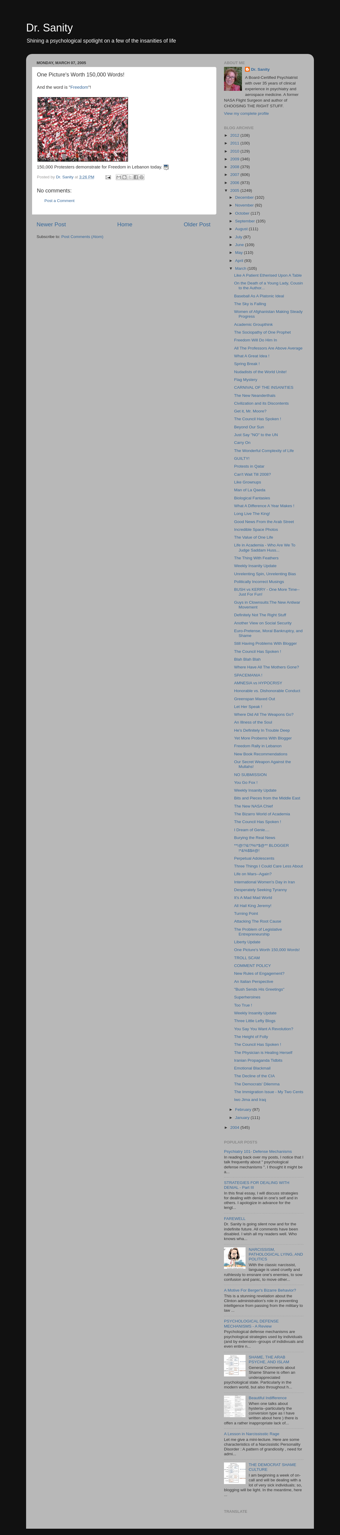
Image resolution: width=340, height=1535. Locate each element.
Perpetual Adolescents (254, 858)
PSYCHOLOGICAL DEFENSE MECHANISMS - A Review (251, 1323)
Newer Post (51, 224)
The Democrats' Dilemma (257, 1084)
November (245, 205)
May (239, 252)
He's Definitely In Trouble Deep (262, 730)
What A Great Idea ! (252, 356)
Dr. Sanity (49, 28)
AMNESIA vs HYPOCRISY (258, 683)
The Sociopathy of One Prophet (262, 332)
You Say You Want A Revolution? (263, 1029)
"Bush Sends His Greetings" (259, 989)
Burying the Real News (254, 837)
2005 (235, 190)
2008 (235, 167)
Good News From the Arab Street (264, 521)
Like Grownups (247, 482)
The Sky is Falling (250, 304)
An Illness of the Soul (253, 722)
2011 (235, 143)
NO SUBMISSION (250, 774)
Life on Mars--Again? (253, 874)
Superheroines (247, 997)
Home (124, 224)
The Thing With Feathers (256, 558)
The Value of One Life (253, 537)
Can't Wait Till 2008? (252, 474)
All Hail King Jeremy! (253, 905)
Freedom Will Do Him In (255, 340)
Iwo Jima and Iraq (250, 1099)
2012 (235, 135)
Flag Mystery (245, 379)
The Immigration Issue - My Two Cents (268, 1092)
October (243, 213)
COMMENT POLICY (252, 965)
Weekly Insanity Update (255, 566)
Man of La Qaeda (249, 490)
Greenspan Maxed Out (254, 699)
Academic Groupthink (253, 324)
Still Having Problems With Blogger (265, 643)
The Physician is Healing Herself (263, 1052)
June (240, 244)
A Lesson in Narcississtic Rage (251, 1434)
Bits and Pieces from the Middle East (267, 798)
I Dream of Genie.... (252, 830)
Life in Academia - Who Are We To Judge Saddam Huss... (264, 547)
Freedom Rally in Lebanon (258, 746)
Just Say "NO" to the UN (256, 435)
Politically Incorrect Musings (259, 581)
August (242, 229)
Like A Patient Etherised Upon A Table (268, 275)
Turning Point (246, 913)
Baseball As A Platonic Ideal (259, 296)
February (243, 1109)
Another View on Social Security (263, 623)
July (239, 237)
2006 (235, 182)
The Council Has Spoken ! (257, 419)
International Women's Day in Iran (264, 882)
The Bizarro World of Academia (262, 814)
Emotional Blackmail (252, 1068)
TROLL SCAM (247, 958)
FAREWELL (235, 1218)
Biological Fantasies (252, 498)
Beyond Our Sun (249, 427)
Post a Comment (59, 200)
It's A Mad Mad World (253, 897)
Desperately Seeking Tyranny (260, 890)
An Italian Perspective (253, 981)
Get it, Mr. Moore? (250, 411)
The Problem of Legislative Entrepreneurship (258, 931)
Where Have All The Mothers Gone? (266, 667)
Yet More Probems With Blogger (263, 738)
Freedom (79, 87)
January (243, 1117)
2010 (235, 151)
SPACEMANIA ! (248, 675)
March (241, 268)
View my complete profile (246, 113)
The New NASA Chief (253, 806)
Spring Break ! (247, 363)
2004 (235, 1127)
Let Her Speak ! (248, 706)
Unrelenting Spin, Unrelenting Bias (265, 574)
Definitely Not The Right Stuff (260, 615)
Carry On (242, 442)
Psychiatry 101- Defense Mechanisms (258, 1151)
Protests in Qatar (249, 466)
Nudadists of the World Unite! (260, 372)
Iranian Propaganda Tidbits (258, 1060)
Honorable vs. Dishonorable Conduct (267, 691)
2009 (235, 159)
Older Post (197, 224)
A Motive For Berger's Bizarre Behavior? (260, 1290)
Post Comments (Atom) (82, 236)
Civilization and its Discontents (261, 403)
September (245, 221)
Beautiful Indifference (268, 1398)
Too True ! (243, 1005)
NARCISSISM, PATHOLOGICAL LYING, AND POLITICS (276, 1254)
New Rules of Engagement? (259, 973)
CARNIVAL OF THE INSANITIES (264, 387)
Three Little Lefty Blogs (255, 1021)
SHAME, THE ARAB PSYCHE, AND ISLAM (269, 1359)
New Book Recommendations (261, 754)
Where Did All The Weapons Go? (264, 714)
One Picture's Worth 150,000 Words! (267, 949)
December (245, 197)
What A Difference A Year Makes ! (264, 506)
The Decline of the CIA (254, 1076)
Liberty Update (247, 942)
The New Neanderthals (255, 395)
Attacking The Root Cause (257, 921)
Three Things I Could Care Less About (268, 866)
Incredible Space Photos (256, 529)
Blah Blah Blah (247, 659)
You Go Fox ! (246, 782)
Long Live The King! (252, 513)
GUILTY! (242, 458)
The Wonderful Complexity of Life (264, 450)
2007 (235, 174)
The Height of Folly (251, 1036)
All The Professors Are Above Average (268, 348)
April (239, 260)
